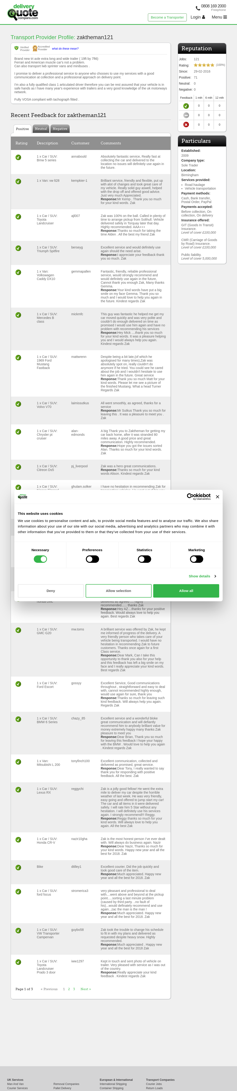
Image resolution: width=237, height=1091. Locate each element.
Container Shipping (111, 1088)
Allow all (186, 591)
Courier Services (17, 1088)
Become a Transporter (167, 17)
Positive (22, 129)
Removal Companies (66, 1084)
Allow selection (118, 591)
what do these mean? (65, 48)
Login (198, 17)
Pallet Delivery (62, 1088)
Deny (51, 591)
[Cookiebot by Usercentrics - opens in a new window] (190, 496)
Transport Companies (160, 1079)
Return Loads (154, 1088)
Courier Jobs (154, 1084)
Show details (199, 576)
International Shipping (113, 1084)
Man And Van (15, 1084)
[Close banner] (217, 496)
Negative (60, 128)
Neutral (41, 128)
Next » (86, 989)
